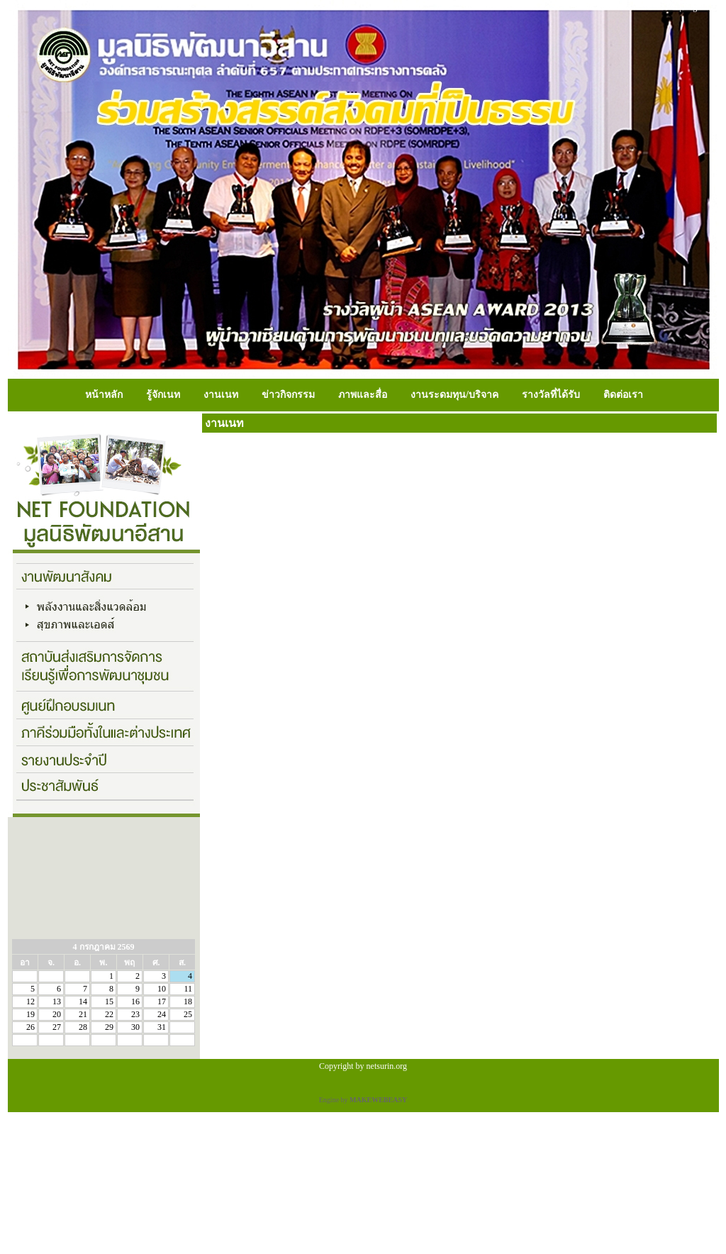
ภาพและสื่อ (362, 394)
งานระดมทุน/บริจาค (454, 394)
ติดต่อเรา (623, 394)
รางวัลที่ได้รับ (551, 394)
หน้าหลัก (104, 394)
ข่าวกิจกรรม (288, 394)
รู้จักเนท (163, 394)
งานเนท (220, 394)
